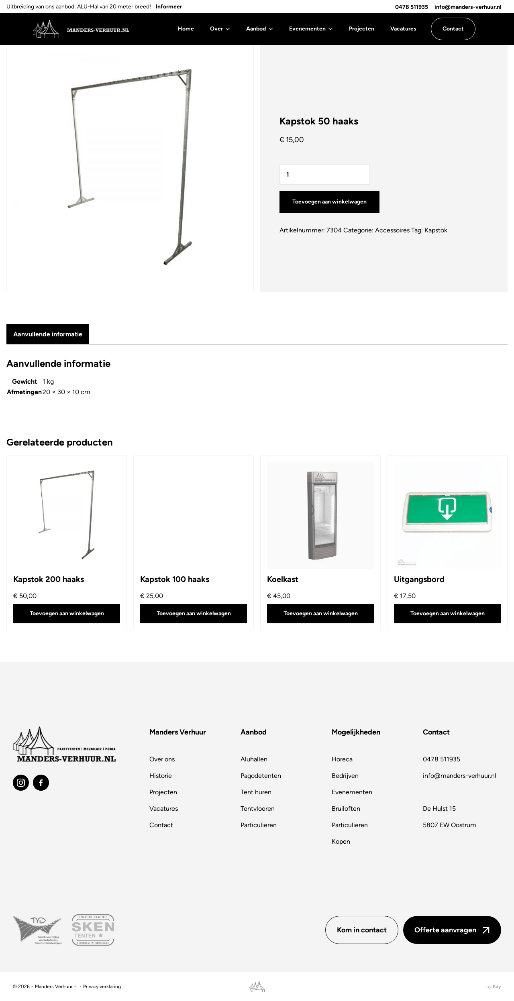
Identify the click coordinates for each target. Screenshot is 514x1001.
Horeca (342, 759)
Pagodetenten (261, 775)
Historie (160, 775)
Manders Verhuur (54, 986)
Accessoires (392, 230)
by (493, 986)
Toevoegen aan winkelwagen (329, 201)
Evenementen (311, 28)
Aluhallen (254, 759)
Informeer (169, 6)
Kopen (341, 841)
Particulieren (259, 825)
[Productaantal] (324, 175)
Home (186, 28)
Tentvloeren (258, 808)
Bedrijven (345, 775)
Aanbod (259, 28)
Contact (161, 825)
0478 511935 (411, 7)
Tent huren (256, 792)
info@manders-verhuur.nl (467, 7)
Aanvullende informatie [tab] (47, 334)
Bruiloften (346, 808)
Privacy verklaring (102, 986)
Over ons (162, 759)
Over (220, 28)
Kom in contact (362, 930)
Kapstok (435, 230)
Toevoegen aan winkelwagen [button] (67, 613)
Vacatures (403, 28)
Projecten (361, 28)
